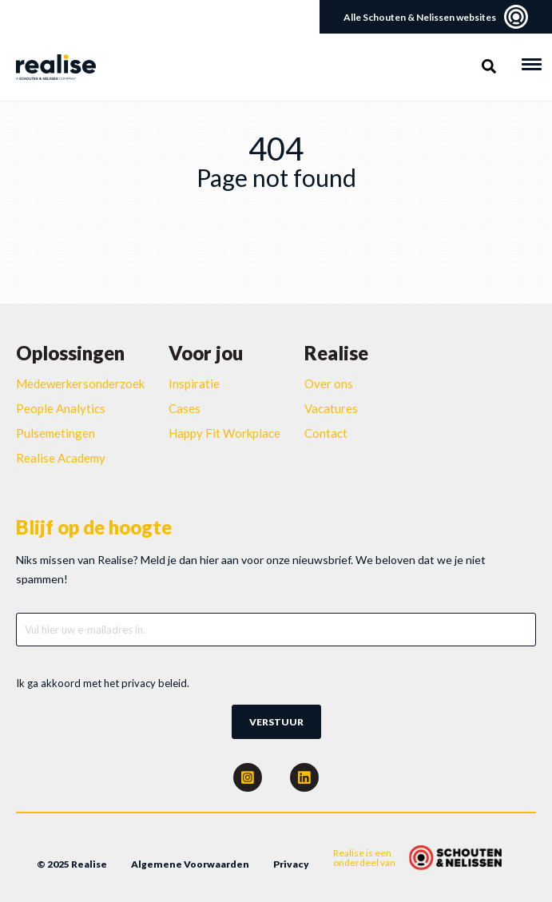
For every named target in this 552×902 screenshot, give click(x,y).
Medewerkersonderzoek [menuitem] (80, 383)
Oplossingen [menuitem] (70, 352)
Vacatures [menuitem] (331, 408)
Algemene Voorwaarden (190, 864)
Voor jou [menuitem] (206, 352)
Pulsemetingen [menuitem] (55, 433)
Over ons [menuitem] (328, 383)
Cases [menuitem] (185, 408)
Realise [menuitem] (336, 352)
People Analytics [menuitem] (60, 408)
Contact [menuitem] (325, 433)
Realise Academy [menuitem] (60, 458)
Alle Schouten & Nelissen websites (436, 17)
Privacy (291, 864)
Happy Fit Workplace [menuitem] (224, 433)
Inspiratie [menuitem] (194, 383)
